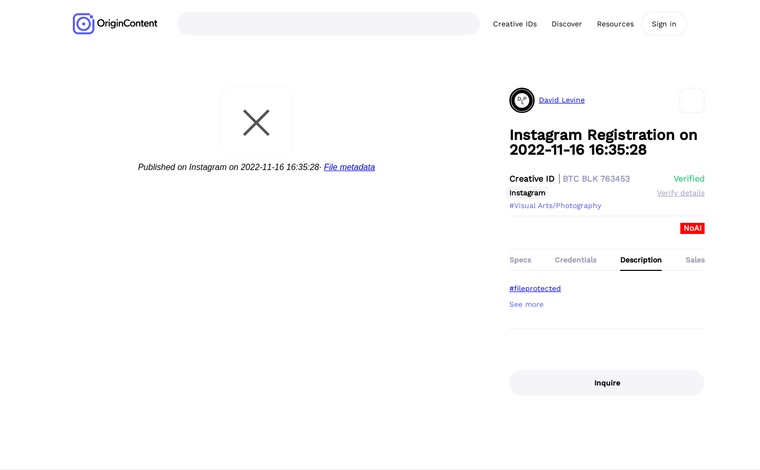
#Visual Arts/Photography (555, 205)
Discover (567, 24)
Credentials (575, 260)
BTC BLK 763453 (596, 179)
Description (641, 260)
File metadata (349, 167)
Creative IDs (515, 24)
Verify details (681, 193)
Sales (695, 260)
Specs (520, 260)
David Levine (562, 100)
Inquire (607, 383)
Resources (615, 24)
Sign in (664, 24)
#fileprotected (535, 288)
